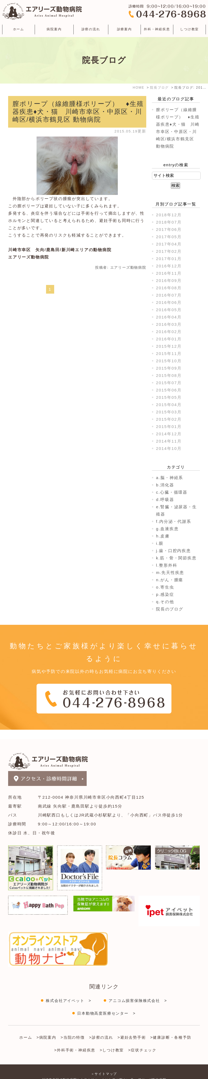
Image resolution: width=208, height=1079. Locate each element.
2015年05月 (168, 397)
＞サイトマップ (104, 1064)
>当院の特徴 (73, 1028)
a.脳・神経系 (169, 477)
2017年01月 (168, 258)
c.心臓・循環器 (171, 492)
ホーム (18, 29)
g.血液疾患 (167, 528)
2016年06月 (168, 302)
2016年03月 (168, 324)
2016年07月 (168, 295)
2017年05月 (168, 236)
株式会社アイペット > (68, 991)
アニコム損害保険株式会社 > (138, 991)
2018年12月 (168, 215)
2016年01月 (168, 339)
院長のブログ (169, 609)
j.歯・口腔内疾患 (173, 550)
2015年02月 (168, 419)
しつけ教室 (189, 29)
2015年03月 (168, 412)
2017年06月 (168, 229)
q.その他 (165, 601)
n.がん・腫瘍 (169, 579)
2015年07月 (168, 382)
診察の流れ (91, 29)
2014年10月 (168, 448)
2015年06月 (168, 390)
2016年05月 (168, 309)
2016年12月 (168, 266)
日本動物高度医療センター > (106, 1004)
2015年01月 (168, 426)
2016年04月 (168, 317)
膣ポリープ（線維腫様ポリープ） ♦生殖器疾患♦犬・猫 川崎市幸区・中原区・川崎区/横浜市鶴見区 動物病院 (78, 111)
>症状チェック (142, 1040)
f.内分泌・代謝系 (173, 521)
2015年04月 (168, 404)
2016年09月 (168, 280)
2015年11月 (168, 353)
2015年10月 (168, 360)
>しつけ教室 (112, 1040)
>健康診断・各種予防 (170, 1028)
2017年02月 (168, 251)
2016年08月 (168, 287)
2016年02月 (168, 331)
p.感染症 (165, 594)
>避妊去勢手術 (132, 1028)
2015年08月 (168, 375)
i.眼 (160, 543)
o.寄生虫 (165, 587)
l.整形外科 (166, 565)
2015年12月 (168, 346)
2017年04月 (168, 244)
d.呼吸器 (165, 499)
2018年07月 (168, 222)
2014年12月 (168, 433)
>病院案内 (46, 1028)
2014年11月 (168, 441)
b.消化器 (165, 485)
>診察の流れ (101, 1028)
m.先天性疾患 (170, 572)
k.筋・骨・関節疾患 (176, 558)
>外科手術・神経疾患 (74, 1040)
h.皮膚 (163, 536)
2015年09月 (168, 368)
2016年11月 (168, 273)
